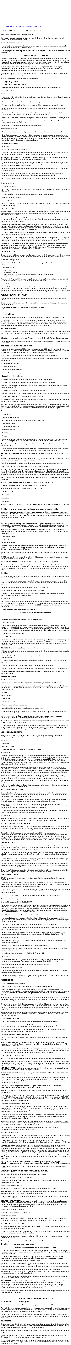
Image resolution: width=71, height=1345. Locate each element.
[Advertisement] (18, 12)
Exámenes (11, 26)
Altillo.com (4, 26)
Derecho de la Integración (33, 26)
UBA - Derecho (20, 26)
